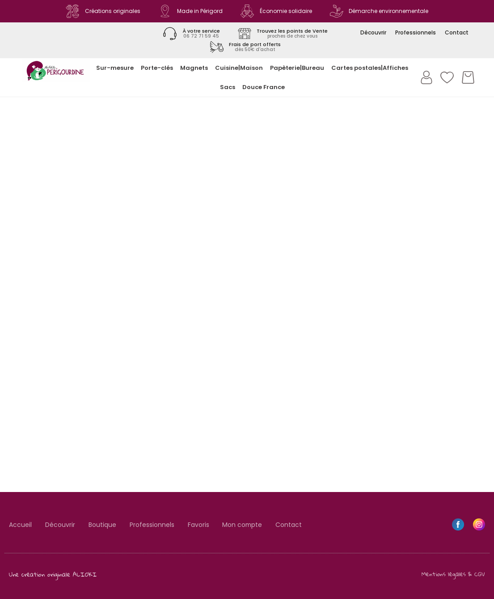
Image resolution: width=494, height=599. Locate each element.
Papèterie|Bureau (297, 68)
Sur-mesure (115, 68)
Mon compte (245, 524)
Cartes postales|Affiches (369, 68)
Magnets (194, 68)
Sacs (227, 87)
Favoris (200, 524)
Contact (292, 524)
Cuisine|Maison (239, 68)
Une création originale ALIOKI (53, 574)
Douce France (263, 87)
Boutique (103, 524)
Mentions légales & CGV (453, 574)
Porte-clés (157, 68)
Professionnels (153, 524)
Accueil (20, 524)
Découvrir (61, 524)
